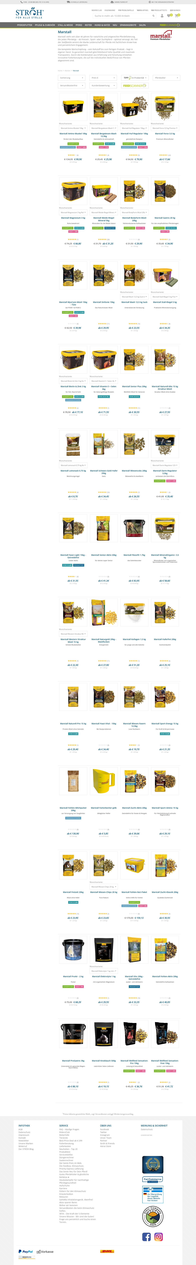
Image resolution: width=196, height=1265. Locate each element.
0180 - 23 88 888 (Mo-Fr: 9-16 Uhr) (35, 2)
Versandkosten (101, 1114)
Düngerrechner (66, 1157)
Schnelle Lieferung (77, 2)
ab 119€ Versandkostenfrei (161, 2)
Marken (175, 10)
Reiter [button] (88, 25)
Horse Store (105, 1146)
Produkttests (159, 10)
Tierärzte (63, 1137)
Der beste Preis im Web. (70, 1163)
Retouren (63, 1196)
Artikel (142, 10)
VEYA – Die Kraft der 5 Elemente (74, 1213)
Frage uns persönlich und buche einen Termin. (77, 1220)
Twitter (103, 1132)
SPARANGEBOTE (128, 25)
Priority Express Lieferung (71, 1168)
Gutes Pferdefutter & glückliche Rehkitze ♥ (74, 1175)
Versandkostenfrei (71, 85)
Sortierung (71, 77)
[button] (160, 15)
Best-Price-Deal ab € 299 (70, 1140)
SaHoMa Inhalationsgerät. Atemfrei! (76, 1199)
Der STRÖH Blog (26, 1149)
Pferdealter (166, 77)
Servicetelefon (66, 1154)
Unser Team (105, 1137)
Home (60, 71)
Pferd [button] (79, 25)
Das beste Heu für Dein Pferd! (73, 1171)
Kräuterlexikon (66, 1194)
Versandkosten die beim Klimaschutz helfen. (76, 1209)
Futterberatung (66, 1143)
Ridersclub (97, 10)
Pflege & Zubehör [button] (45, 25)
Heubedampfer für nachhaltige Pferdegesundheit (74, 1181)
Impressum (24, 1135)
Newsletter (24, 1140)
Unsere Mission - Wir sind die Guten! (76, 1216)
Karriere (63, 1188)
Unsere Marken (26, 1143)
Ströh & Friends (107, 1143)
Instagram (105, 1135)
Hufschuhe (64, 1185)
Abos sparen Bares (68, 1202)
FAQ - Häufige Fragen (69, 1129)
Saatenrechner (66, 1160)
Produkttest (64, 1152)
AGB (20, 1129)
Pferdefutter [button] (24, 25)
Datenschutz (24, 1132)
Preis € (103, 77)
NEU (115, 25)
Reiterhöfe (64, 1135)
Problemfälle (126, 10)
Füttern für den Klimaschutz (72, 1191)
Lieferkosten (65, 1146)
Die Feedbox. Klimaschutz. (71, 1166)
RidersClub (64, 1132)
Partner (103, 1140)
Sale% (142, 25)
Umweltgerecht (119, 2)
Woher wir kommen (68, 1205)
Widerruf (23, 1146)
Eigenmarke (110, 10)
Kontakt (22, 1137)
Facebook (104, 1129)
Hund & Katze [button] (102, 25)
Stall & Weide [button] (65, 25)
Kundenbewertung (103, 85)
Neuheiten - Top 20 (68, 1149)
